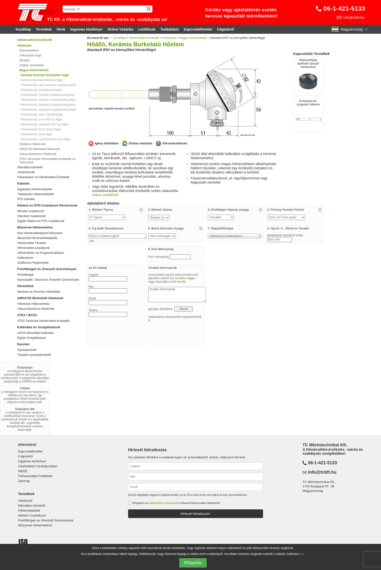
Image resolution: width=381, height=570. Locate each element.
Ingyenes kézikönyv (86, 29)
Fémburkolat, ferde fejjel (36, 134)
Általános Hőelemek (32, 144)
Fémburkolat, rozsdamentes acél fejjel (45, 139)
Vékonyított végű (30, 55)
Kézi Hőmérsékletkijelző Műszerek (40, 233)
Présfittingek (25, 274)
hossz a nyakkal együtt (117, 236)
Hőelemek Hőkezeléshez (33, 304)
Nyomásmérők (26, 350)
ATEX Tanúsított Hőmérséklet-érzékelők (43, 321)
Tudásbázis (169, 29)
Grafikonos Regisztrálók (33, 262)
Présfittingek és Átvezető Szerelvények (47, 269)
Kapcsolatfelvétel (198, 29)
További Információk (177, 294)
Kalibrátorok (25, 257)
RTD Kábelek (26, 199)
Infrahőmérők (26, 172)
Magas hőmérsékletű (192, 38)
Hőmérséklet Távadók (31, 243)
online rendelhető (105, 195)
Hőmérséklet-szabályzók (33, 248)
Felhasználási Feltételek (35, 476)
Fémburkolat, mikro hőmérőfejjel (42, 114)
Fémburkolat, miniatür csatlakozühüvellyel (48, 100)
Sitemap (24, 481)
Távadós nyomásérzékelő (34, 355)
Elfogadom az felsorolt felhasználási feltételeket (176, 502)
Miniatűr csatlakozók (30, 211)
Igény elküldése (107, 143)
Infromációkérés (174, 143)
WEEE (23, 471)
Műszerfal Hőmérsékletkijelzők (37, 238)
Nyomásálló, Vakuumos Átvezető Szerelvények (48, 279)
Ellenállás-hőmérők (30, 167)
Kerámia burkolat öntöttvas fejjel (42, 80)
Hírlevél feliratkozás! (195, 514)
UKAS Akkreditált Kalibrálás (35, 333)
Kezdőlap (23, 29)
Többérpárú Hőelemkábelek (35, 194)
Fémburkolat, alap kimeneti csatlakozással (48, 85)
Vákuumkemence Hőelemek (37, 154)
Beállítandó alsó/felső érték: (286, 235)
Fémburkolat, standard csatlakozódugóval (48, 104)
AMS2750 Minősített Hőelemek (39, 149)
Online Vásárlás (120, 29)
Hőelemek (169, 38)
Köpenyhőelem (29, 50)
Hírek (61, 29)
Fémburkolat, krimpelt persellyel (41, 90)
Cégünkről (225, 29)
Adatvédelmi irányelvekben (165, 502)
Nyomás (23, 344)
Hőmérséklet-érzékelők (34, 40)
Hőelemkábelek (29, 510)
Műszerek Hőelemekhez (35, 227)
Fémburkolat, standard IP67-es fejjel (44, 124)
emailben (181, 278)
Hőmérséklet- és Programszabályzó (40, 253)
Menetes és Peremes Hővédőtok (38, 292)
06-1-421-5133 (344, 8)
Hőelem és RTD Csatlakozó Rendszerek (47, 205)
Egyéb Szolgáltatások (31, 338)
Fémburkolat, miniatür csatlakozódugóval (47, 95)
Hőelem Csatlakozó (32, 515)
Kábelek (23, 183)
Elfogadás (193, 563)
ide (302, 554)
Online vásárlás (140, 143)
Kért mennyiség (159, 257)
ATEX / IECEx (27, 315)
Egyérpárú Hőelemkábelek (34, 189)
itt (149, 320)
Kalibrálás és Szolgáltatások (38, 327)
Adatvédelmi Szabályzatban (38, 466)
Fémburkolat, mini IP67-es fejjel (41, 119)
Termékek (44, 29)
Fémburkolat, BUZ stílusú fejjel (41, 129)
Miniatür (24, 60)
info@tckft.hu (354, 17)
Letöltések (146, 29)
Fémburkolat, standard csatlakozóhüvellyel (49, 109)
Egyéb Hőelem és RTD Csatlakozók (41, 221)
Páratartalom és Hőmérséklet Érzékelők (43, 177)
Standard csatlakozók (31, 216)
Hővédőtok (25, 286)
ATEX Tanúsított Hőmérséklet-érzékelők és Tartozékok (47, 160)
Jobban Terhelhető (31, 65)
